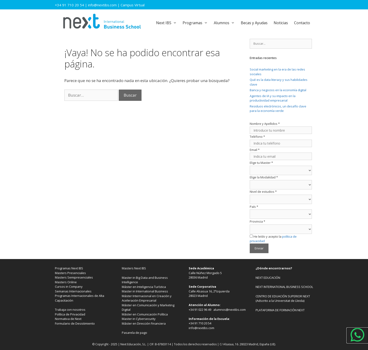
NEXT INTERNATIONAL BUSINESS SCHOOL (284, 287)
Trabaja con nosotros (70, 309)
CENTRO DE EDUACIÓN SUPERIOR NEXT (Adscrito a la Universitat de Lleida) (283, 298)
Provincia (257, 221)
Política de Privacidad (70, 314)
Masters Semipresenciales (74, 277)
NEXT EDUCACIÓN (268, 277)
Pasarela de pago (134, 332)
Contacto (302, 22)
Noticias (281, 22)
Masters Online (66, 282)
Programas (197, 23)
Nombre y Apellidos (265, 124)
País (254, 206)
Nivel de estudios (263, 191)
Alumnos (226, 23)
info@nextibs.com (102, 5)
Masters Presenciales (70, 273)
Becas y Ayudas (254, 22)
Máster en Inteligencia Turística (144, 287)
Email (255, 150)
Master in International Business (145, 291)
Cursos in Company (69, 286)
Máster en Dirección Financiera (144, 323)
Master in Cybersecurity (139, 319)
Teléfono (257, 136)
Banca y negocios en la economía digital (278, 90)
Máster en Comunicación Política (145, 314)
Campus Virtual (133, 5)
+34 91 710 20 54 (69, 5)
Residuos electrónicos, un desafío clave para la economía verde (278, 108)
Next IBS (168, 23)
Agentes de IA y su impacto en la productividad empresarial (272, 98)
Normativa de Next (68, 319)
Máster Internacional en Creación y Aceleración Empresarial (147, 298)
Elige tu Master (261, 163)
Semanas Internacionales (73, 291)
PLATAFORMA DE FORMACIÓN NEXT (280, 310)
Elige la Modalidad (264, 177)
